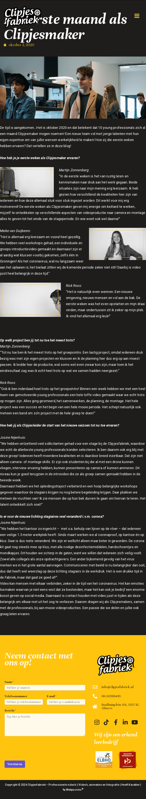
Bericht (10, 710)
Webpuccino (74, 789)
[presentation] (33, 754)
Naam (9, 682)
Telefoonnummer (16, 696)
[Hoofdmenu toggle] (136, 15)
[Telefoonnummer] (24, 702)
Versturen (14, 764)
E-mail (51, 696)
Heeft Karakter (130, 784)
